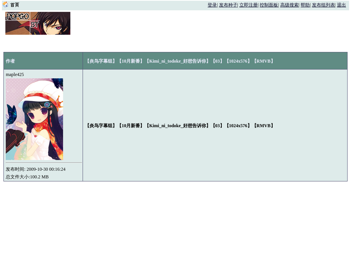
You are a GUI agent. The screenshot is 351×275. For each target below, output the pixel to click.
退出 (341, 5)
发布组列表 (323, 5)
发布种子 (228, 5)
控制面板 (269, 5)
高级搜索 (289, 5)
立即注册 (248, 5)
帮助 (305, 5)
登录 (212, 5)
